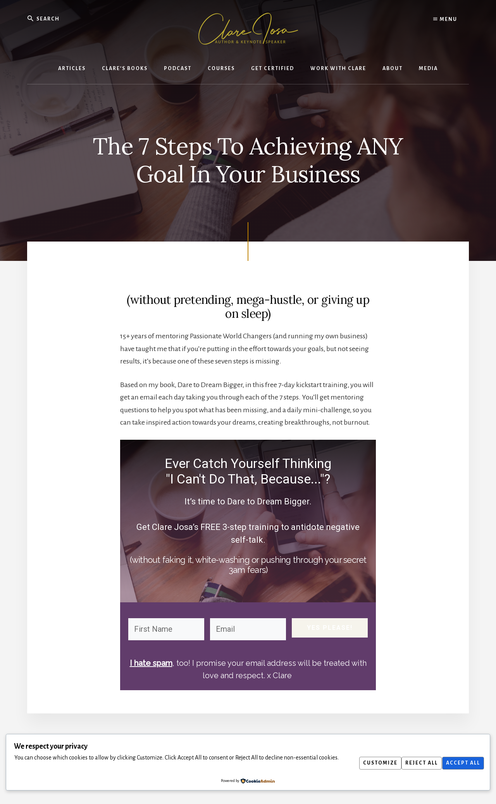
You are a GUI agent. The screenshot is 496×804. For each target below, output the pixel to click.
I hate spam (150, 663)
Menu (445, 19)
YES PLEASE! (329, 628)
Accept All (461, 763)
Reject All (416, 763)
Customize (371, 763)
